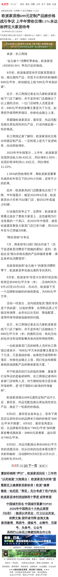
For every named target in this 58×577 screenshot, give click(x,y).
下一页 (32, 465)
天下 (43, 4)
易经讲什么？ (30, 35)
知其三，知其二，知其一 (46, 35)
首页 (22, 4)
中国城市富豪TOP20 (38, 504)
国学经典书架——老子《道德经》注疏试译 (17, 39)
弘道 (54, 4)
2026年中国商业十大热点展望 (29, 508)
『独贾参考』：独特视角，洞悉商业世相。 (29, 547)
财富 (49, 4)
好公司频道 (27, 11)
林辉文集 (15, 518)
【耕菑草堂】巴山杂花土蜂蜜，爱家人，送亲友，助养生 (29, 559)
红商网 (17, 11)
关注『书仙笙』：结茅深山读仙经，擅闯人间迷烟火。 (29, 563)
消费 (33, 4)
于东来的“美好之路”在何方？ (12, 35)
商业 (28, 4)
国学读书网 (29, 518)
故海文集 (43, 518)
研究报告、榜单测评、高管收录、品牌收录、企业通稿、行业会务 (29, 566)
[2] (26, 465)
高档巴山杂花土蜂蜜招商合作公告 (29, 532)
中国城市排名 (15, 504)
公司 (38, 4)
